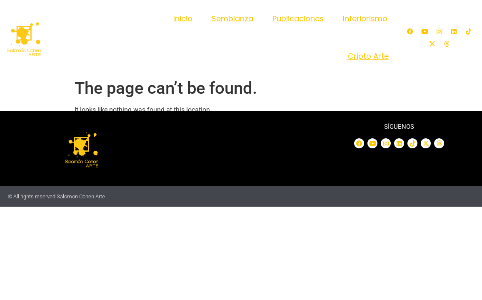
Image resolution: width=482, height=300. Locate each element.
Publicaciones (298, 18)
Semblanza (232, 18)
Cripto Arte (368, 56)
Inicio (182, 18)
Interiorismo (365, 18)
